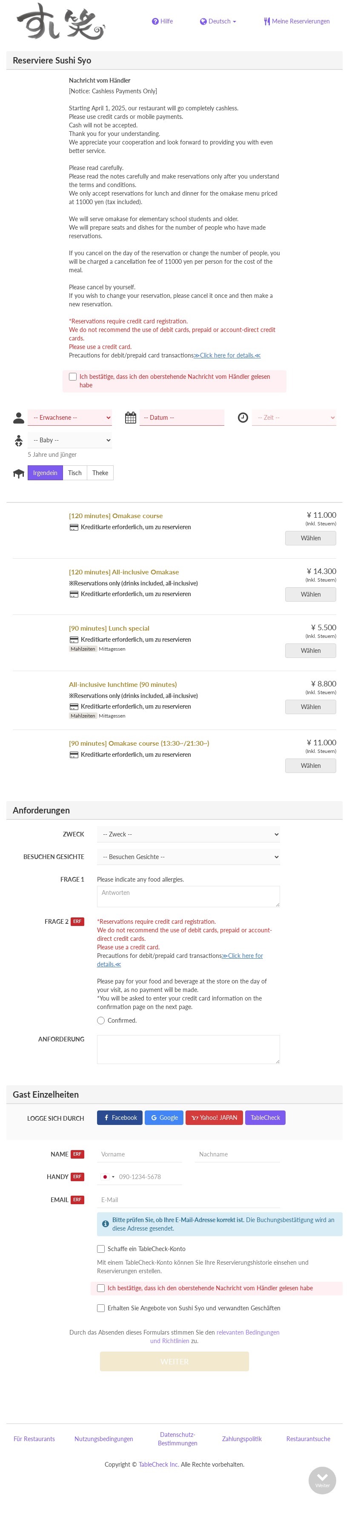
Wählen (313, 538)
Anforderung (61, 1039)
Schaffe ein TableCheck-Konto (141, 1249)
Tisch (72, 473)
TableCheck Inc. (159, 1464)
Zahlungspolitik (242, 1438)
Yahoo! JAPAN (214, 1117)
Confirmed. (117, 1020)
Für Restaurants (34, 1438)
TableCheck (265, 1117)
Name (67, 1154)
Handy (65, 1177)
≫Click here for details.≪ (227, 355)
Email (67, 1200)
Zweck (73, 834)
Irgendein (42, 473)
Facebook (120, 1117)
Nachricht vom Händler (99, 80)
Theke (97, 473)
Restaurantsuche (308, 1438)
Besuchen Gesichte (53, 856)
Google (164, 1117)
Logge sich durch (55, 1118)
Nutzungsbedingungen (103, 1438)
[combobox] (107, 1177)
